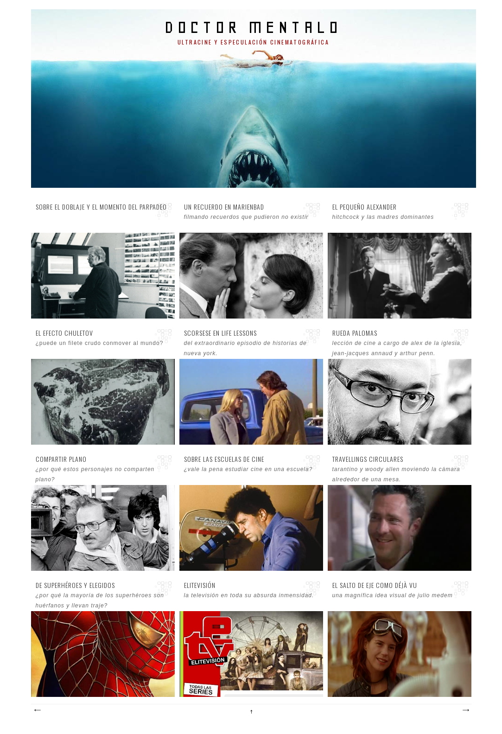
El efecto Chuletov (64, 333)
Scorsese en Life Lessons (220, 333)
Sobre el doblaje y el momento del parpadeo (101, 206)
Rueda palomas (354, 333)
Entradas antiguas (465, 710)
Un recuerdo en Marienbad (224, 206)
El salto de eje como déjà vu (374, 585)
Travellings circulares (367, 459)
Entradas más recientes (37, 710)
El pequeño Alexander (364, 206)
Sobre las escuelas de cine (224, 459)
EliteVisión (200, 585)
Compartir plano (61, 459)
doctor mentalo (253, 27)
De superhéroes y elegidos (75, 585)
